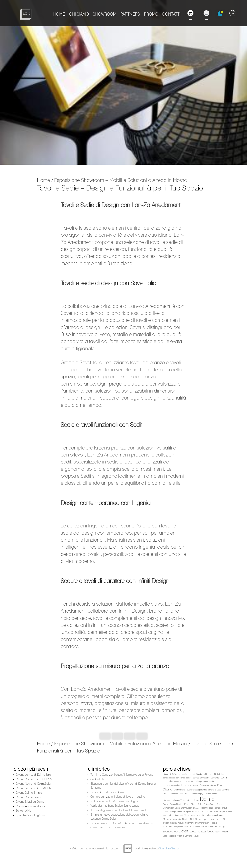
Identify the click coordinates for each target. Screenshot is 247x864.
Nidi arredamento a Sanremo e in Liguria (115, 805)
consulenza (188, 785)
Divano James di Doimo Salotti (34, 778)
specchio (194, 835)
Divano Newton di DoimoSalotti (34, 787)
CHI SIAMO (79, 14)
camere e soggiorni (201, 782)
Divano (167, 793)
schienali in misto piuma (173, 830)
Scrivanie (187, 830)
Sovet (183, 835)
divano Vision (192, 804)
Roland (213, 827)
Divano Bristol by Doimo (30, 805)
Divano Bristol (179, 793)
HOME (59, 14)
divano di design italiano (197, 793)
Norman (199, 823)
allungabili (167, 778)
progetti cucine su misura (173, 827)
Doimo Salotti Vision (171, 812)
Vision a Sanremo (184, 840)
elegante (204, 812)
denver (213, 789)
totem (217, 835)
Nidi (191, 823)
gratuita (217, 812)
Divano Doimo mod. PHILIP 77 (34, 783)
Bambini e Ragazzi (204, 778)
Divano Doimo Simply (29, 796)
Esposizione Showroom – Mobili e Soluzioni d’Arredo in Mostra (120, 180)
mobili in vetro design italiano (211, 819)
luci (181, 819)
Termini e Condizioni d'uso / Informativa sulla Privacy (122, 778)
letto (230, 815)
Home (43, 180)
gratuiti (224, 812)
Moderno (167, 823)
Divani (220, 789)
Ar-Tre (174, 778)
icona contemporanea (172, 815)
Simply (221, 830)
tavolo (210, 835)
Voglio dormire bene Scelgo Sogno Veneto (115, 809)
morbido (177, 823)
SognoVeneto (170, 835)
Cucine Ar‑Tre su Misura (30, 810)
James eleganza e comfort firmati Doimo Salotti (118, 814)
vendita (225, 835)
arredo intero (183, 778)
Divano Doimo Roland (29, 801)
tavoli (203, 835)
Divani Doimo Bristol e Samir (107, 796)
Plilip (224, 823)
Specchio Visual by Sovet (30, 819)
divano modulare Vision (174, 804)
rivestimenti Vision (202, 827)
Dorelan (196, 812)
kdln (216, 815)
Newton (185, 823)
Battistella (219, 778)
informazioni (200, 815)
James (209, 815)
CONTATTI (171, 14)
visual (196, 840)
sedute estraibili (211, 830)
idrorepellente (188, 815)
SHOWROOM (104, 14)
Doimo (207, 803)
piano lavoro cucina (212, 823)
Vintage (172, 839)
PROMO (151, 14)
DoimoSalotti (186, 812)
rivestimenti (189, 827)
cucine (211, 785)
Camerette (215, 782)
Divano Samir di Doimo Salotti (33, 792)
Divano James (210, 797)
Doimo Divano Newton (173, 808)
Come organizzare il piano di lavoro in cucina (118, 800)
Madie (186, 819)
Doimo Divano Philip (193, 808)
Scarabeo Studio (168, 852)
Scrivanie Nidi (24, 814)
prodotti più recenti (31, 773)
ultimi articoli (99, 773)
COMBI (224, 782)
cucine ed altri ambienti (172, 789)
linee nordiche (168, 819)
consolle (177, 785)
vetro (165, 839)
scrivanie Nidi (198, 830)
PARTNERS (130, 14)
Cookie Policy (99, 783)
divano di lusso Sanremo (218, 793)
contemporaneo (201, 785)
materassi (194, 819)
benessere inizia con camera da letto (177, 782)
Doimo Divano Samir (212, 808)
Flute (211, 812)
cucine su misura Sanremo (196, 789)
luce (176, 819)
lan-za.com (113, 852)
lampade (223, 815)
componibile (168, 785)
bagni (192, 778)
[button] (190, 14)
